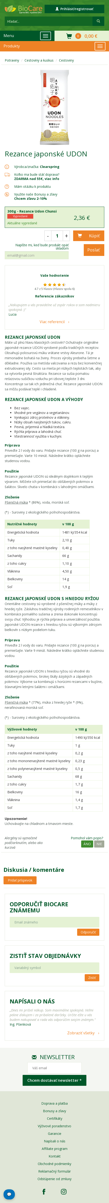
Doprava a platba (54, 1103)
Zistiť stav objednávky (45, 956)
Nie (99, 844)
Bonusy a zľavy (54, 1111)
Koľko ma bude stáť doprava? (36, 174)
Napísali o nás (54, 1141)
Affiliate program (54, 1148)
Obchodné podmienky (54, 1163)
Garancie (54, 1133)
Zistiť (92, 977)
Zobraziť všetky (81, 1033)
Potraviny (12, 60)
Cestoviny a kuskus (39, 60)
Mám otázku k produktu (32, 186)
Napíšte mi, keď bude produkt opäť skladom (42, 246)
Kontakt (55, 1156)
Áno (87, 844)
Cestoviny (66, 60)
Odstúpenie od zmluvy (54, 1179)
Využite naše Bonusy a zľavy (35, 196)
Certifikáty (54, 1118)
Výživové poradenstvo (54, 1126)
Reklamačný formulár (54, 1171)
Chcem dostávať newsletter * (54, 1080)
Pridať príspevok (20, 880)
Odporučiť (88, 932)
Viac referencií (52, 321)
